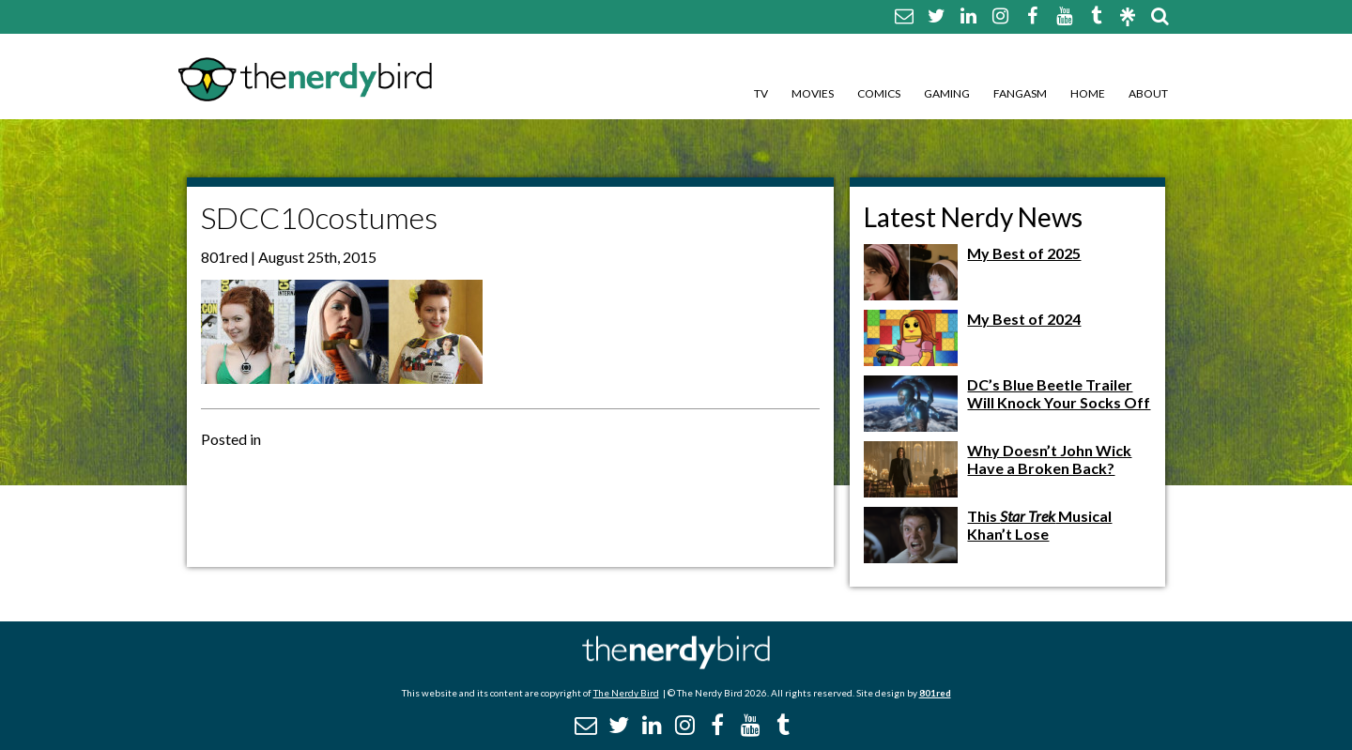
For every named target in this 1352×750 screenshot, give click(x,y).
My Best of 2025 (1024, 253)
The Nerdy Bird (626, 692)
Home (1087, 93)
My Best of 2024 (1024, 319)
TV (761, 93)
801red (935, 692)
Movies (812, 93)
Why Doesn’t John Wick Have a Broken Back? (1049, 459)
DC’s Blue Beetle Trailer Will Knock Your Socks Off (1058, 393)
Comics (878, 93)
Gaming (947, 93)
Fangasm (1020, 93)
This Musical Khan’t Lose (1039, 525)
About (1148, 93)
